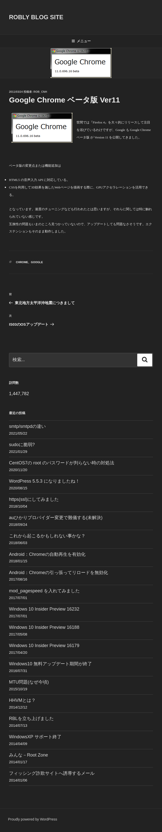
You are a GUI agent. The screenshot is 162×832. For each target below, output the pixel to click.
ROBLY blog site (36, 17)
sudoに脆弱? (22, 444)
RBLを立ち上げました (31, 718)
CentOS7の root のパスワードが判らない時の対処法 (61, 462)
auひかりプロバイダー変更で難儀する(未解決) (55, 517)
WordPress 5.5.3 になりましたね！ (44, 481)
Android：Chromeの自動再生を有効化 (47, 554)
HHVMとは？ (22, 700)
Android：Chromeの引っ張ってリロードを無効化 (58, 572)
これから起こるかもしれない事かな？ (47, 535)
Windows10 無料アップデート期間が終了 (50, 663)
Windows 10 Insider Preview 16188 (44, 627)
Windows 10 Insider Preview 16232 (44, 609)
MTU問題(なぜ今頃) (29, 682)
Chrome (22, 262)
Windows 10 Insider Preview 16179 (44, 645)
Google (37, 262)
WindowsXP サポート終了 (35, 736)
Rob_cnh (40, 91)
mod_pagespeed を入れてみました (44, 590)
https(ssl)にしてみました (34, 499)
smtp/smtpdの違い (27, 426)
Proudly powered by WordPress (32, 819)
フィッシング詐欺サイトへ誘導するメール (51, 773)
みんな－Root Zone (28, 755)
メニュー (81, 41)
